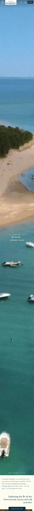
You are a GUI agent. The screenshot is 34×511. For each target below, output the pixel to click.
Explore (15, 473)
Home (10, 473)
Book (30, 2)
